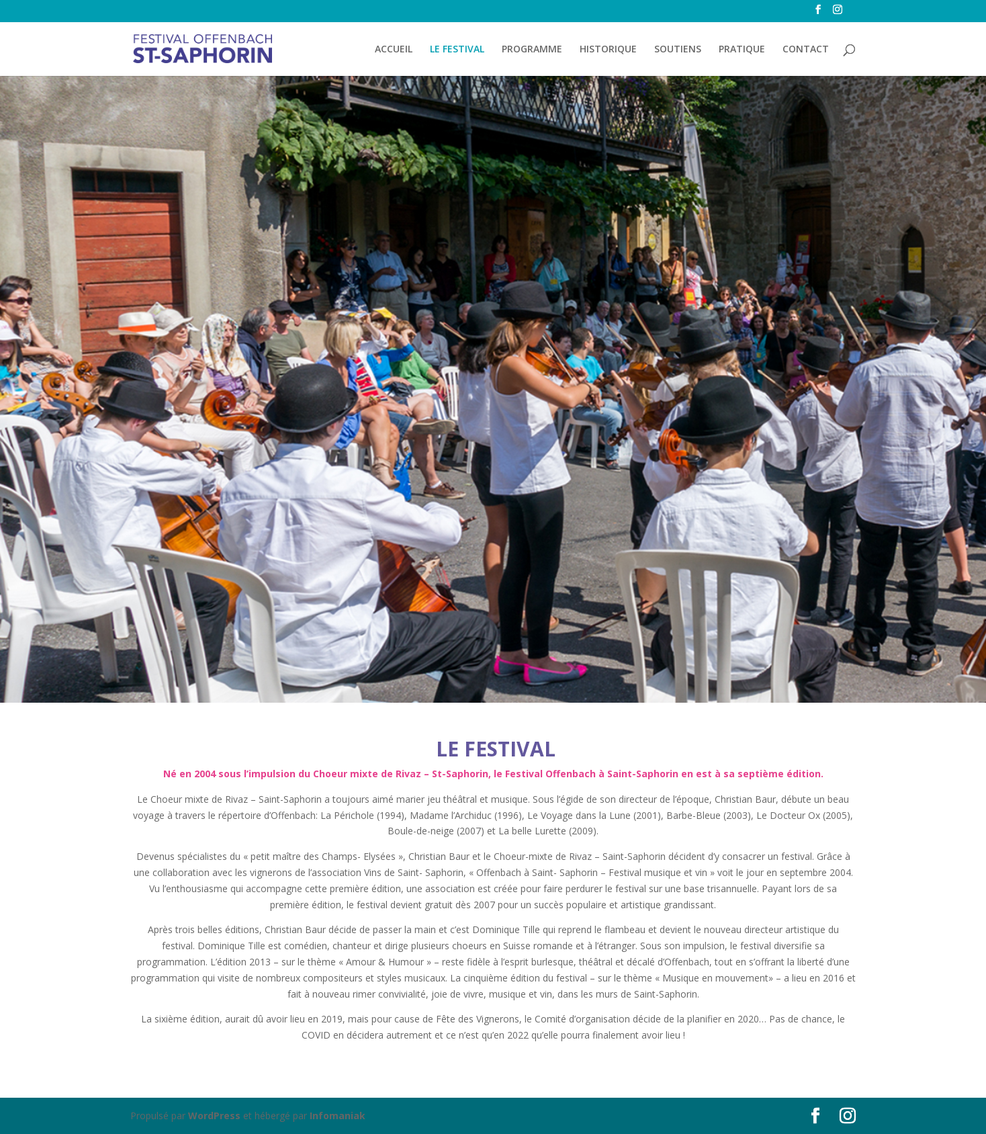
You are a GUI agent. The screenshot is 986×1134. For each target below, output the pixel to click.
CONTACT (805, 49)
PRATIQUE (742, 49)
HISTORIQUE (608, 49)
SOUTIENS (677, 49)
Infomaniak (337, 1115)
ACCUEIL (393, 49)
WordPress (214, 1115)
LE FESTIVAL (457, 49)
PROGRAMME (532, 49)
